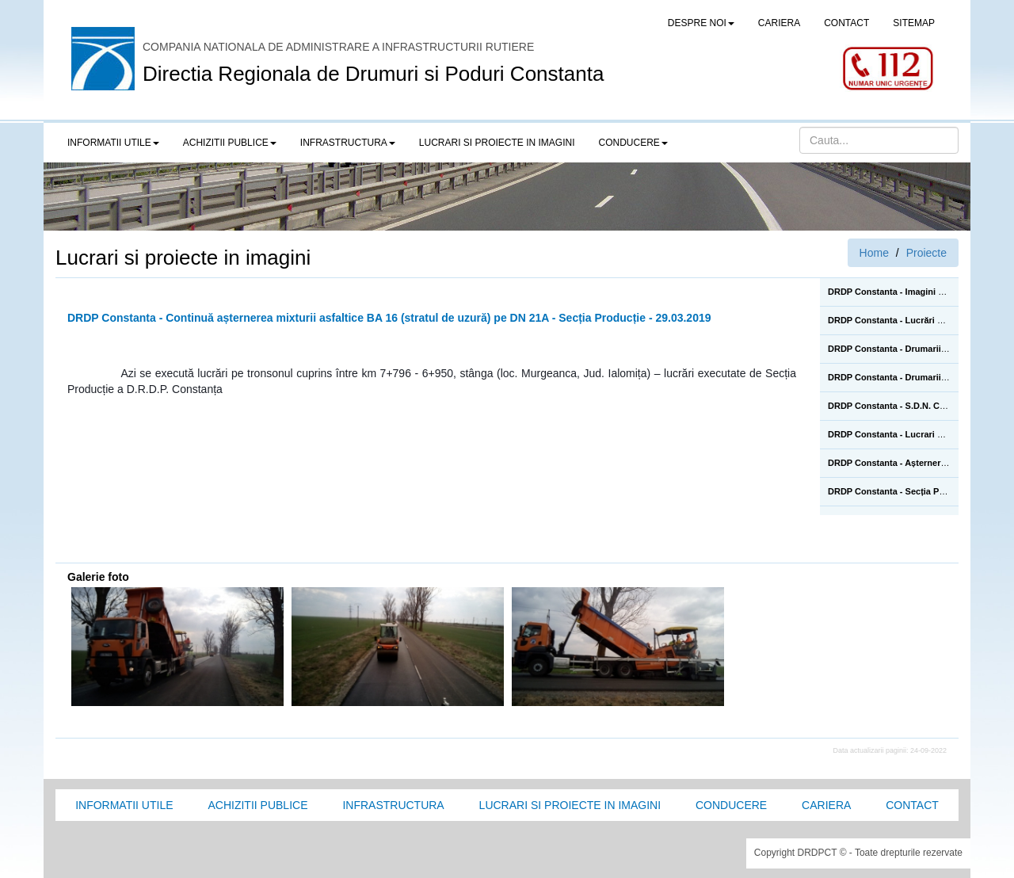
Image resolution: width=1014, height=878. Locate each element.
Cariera (826, 805)
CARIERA (779, 23)
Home (874, 252)
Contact (912, 805)
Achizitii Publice (257, 805)
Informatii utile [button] (113, 142)
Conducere (731, 805)
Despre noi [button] (701, 23)
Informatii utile (124, 805)
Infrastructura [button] (347, 142)
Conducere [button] (633, 142)
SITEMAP (914, 23)
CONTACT (846, 23)
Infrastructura (393, 805)
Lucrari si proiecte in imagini (570, 805)
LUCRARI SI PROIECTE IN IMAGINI (497, 142)
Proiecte (926, 252)
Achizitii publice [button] (229, 142)
